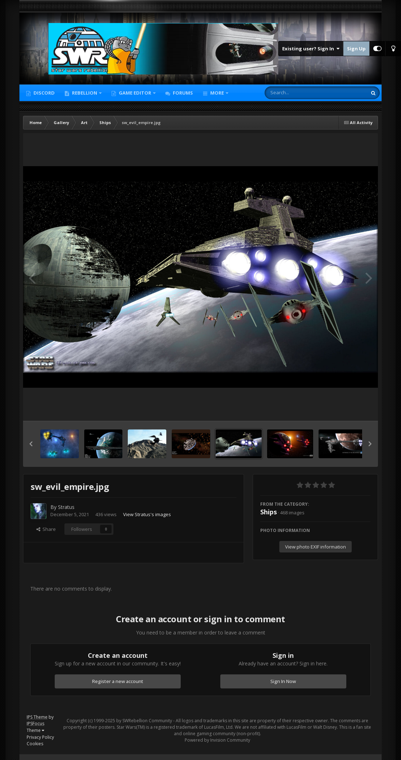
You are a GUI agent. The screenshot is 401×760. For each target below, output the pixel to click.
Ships (268, 512)
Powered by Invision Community (217, 740)
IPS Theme (37, 717)
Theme (35, 730)
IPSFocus (35, 723)
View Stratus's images (147, 514)
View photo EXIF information (315, 546)
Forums (182, 93)
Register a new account (117, 681)
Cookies (35, 744)
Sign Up (356, 48)
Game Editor (135, 93)
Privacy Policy (40, 737)
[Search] (297, 92)
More (217, 93)
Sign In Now (283, 681)
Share (46, 529)
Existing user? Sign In (310, 48)
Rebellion (84, 93)
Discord (43, 93)
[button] (31, 444)
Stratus (66, 507)
